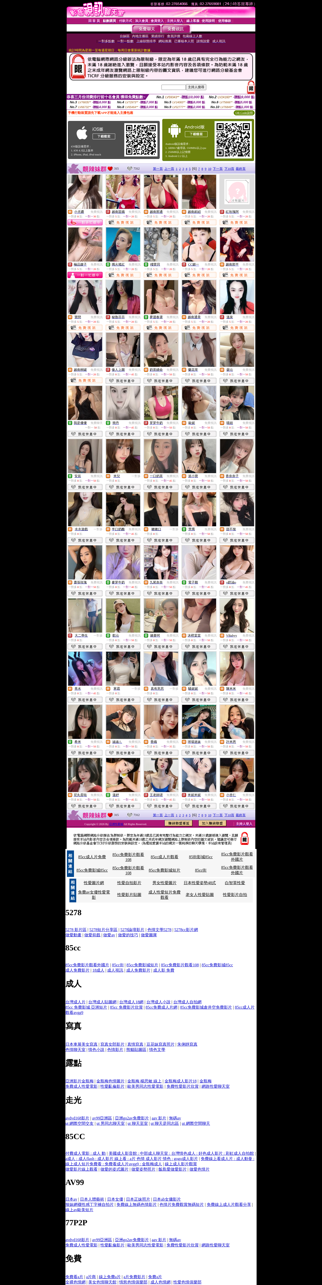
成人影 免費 (163, 970)
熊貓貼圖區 (136, 1049)
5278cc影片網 (186, 930)
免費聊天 (97, 423)
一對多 (136, 476)
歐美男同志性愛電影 (145, 1086)
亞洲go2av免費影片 (132, 1118)
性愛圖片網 (94, 883)
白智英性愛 (235, 883)
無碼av (175, 1118)
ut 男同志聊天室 (111, 1123)
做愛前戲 (92, 935)
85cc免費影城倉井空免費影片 (206, 1007)
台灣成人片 (75, 1002)
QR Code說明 (244, 113)
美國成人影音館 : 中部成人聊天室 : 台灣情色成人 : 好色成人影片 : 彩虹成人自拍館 (181, 1153)
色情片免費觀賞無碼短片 (181, 1204)
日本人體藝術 (92, 1199)
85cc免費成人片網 (161, 1007)
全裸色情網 (75, 1282)
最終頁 (241, 169)
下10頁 (229, 169)
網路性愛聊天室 (216, 1086)
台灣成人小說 (158, 1002)
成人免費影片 (77, 970)
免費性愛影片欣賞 (183, 1086)
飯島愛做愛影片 (172, 1169)
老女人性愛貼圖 (200, 895)
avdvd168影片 (77, 1118)
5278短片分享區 (103, 930)
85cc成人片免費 (92, 857)
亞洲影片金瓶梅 (79, 1081)
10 (209, 169)
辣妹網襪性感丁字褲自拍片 (89, 1204)
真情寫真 (135, 1044)
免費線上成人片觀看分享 (229, 1204)
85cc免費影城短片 (164, 870)
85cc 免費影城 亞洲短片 (86, 1007)
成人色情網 (160, 1282)
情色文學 (157, 1049)
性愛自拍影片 (129, 883)
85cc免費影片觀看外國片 (87, 965)
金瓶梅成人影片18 (181, 1081)
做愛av (109, 935)
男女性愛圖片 (164, 883)
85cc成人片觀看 (164, 857)
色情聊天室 (75, 1049)
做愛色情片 (199, 1169)
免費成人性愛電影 (81, 1086)
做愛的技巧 (128, 935)
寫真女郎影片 (112, 1044)
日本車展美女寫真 (81, 1044)
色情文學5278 (159, 930)
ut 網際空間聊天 (196, 1123)
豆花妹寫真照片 (160, 1044)
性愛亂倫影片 (112, 1086)
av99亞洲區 (102, 1118)
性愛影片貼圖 (129, 895)
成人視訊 (115, 970)
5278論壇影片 (132, 930)
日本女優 (115, 1199)
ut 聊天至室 (138, 1123)
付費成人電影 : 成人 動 (85, 1153)
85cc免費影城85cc (92, 870)
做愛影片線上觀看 (81, 1169)
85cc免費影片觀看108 (180, 965)
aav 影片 (159, 1118)
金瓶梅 (205, 1081)
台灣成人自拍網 (187, 1002)
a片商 (91, 1277)
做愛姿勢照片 (143, 1169)
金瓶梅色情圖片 (110, 1081)
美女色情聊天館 (102, 1282)
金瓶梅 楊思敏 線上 (144, 1081)
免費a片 (155, 1277)
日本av (71, 1199)
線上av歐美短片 (79, 1210)
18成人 (98, 970)
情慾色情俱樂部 (133, 1282)
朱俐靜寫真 (187, 1044)
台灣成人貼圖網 (102, 1002)
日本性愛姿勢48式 (200, 883)
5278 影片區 (76, 930)
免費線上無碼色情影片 (136, 1204)
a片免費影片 (134, 1277)
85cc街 (201, 870)
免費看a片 (74, 1277)
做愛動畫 (73, 935)
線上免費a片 (110, 1277)
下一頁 (218, 169)
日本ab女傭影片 (167, 1199)
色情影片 (115, 1049)
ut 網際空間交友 (79, 1123)
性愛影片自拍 (235, 895)
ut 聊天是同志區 (165, 1123)
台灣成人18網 (131, 1002)
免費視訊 (97, 212)
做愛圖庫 (149, 935)
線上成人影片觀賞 (181, 1164)
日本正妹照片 (138, 1199)
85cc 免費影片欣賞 (126, 1007)
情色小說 (96, 1049)
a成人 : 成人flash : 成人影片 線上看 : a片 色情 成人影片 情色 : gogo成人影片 (131, 1159)
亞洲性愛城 (116, 824)
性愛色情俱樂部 (187, 1282)
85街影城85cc (201, 857)
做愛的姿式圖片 (114, 1169)
